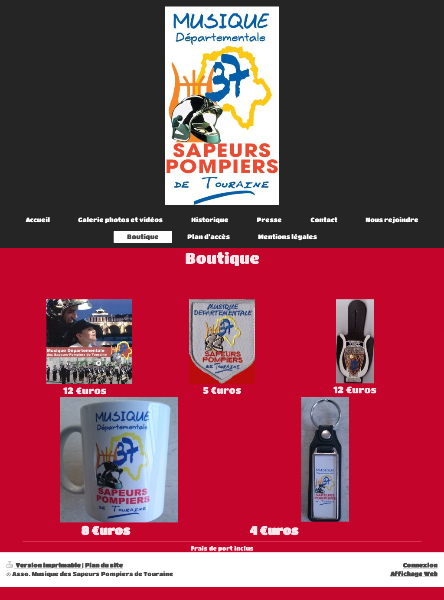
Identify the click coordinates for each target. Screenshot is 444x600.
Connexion (420, 565)
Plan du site (104, 565)
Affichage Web (413, 573)
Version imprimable (44, 565)
